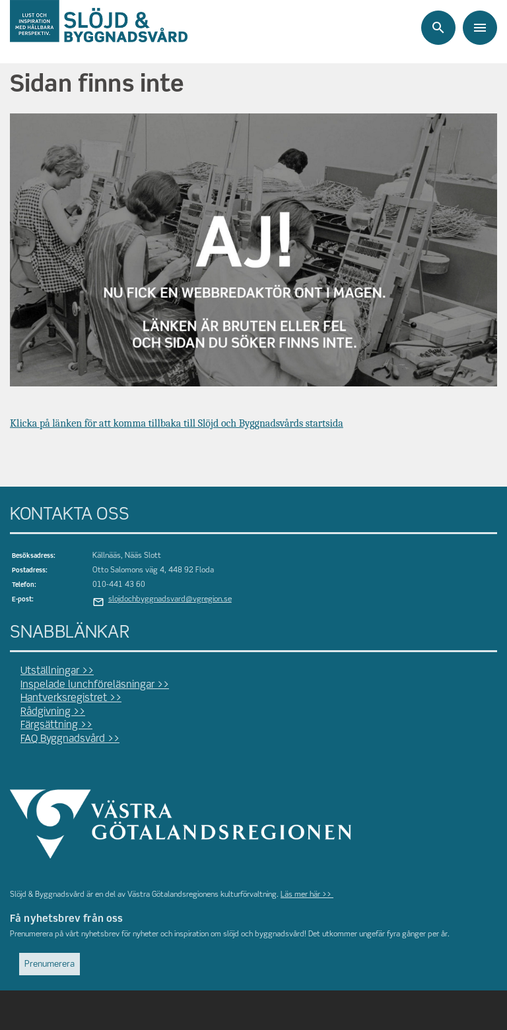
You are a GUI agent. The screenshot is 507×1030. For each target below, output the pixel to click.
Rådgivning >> (52, 712)
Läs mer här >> (307, 895)
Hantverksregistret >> (70, 698)
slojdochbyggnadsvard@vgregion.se (170, 599)
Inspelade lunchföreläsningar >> (94, 685)
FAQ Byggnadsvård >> (69, 739)
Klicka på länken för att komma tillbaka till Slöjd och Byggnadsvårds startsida (176, 423)
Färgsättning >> (56, 725)
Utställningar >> (57, 671)
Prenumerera (49, 964)
